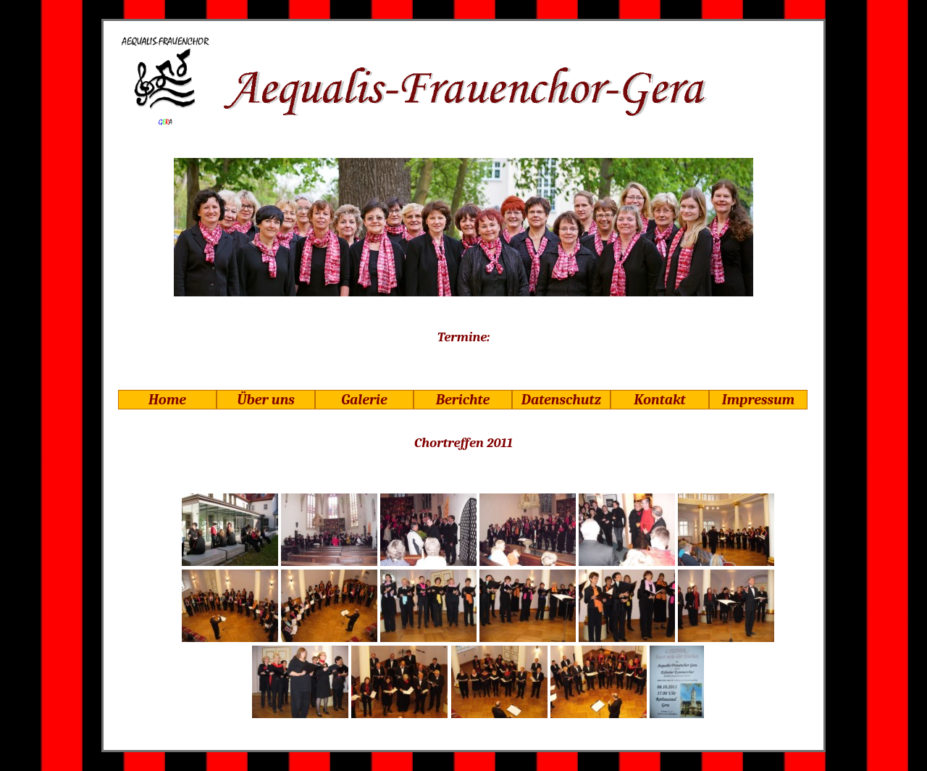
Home (167, 399)
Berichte (463, 399)
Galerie (364, 399)
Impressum (758, 399)
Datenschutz (561, 399)
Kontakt (659, 399)
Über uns (266, 399)
